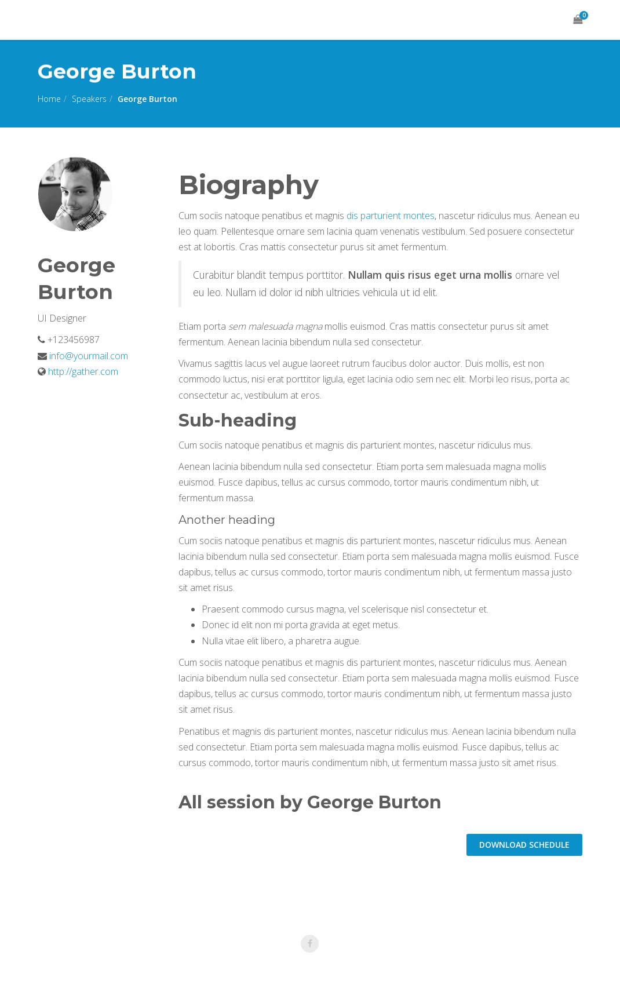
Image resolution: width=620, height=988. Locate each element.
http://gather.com (83, 371)
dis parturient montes (391, 215)
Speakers (89, 98)
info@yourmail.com (87, 355)
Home (49, 98)
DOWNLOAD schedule (524, 844)
